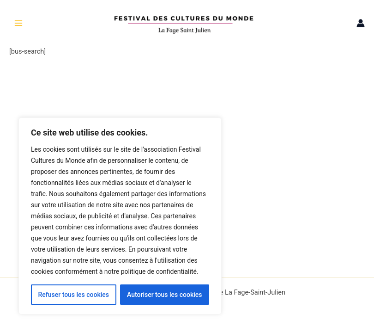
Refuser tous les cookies (73, 294)
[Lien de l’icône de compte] (360, 23)
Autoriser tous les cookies (164, 294)
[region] (120, 215)
